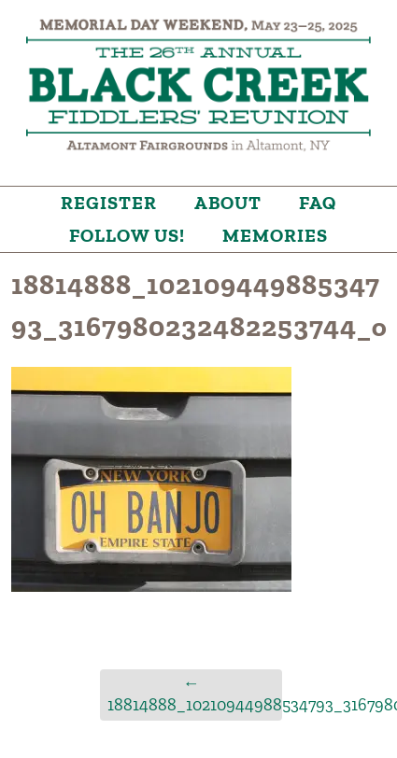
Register (109, 202)
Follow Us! (127, 235)
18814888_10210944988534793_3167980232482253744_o (194, 694)
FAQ (317, 202)
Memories (275, 235)
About (228, 202)
